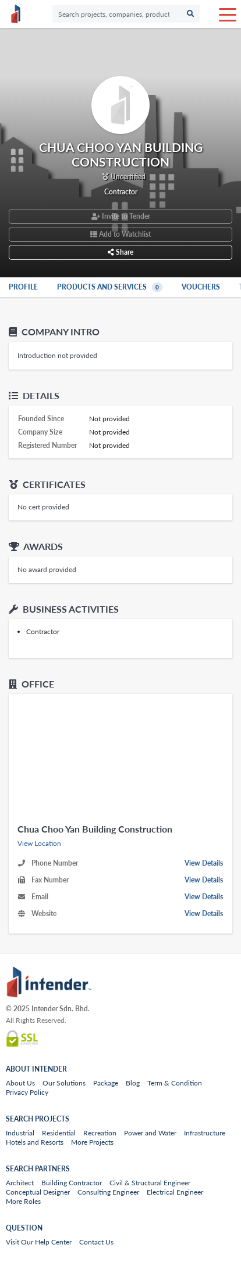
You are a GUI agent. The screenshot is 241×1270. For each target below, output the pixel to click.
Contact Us (96, 1242)
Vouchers (201, 287)
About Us (20, 1083)
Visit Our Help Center (39, 1242)
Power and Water (150, 1132)
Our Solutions (64, 1083)
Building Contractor (71, 1182)
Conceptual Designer (38, 1192)
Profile (23, 287)
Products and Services (110, 287)
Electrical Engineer (175, 1192)
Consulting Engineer (108, 1192)
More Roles (23, 1201)
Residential (59, 1132)
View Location (39, 843)
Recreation (99, 1132)
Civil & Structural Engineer (149, 1182)
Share (120, 252)
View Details (204, 863)
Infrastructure (204, 1132)
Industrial (20, 1132)
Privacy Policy (27, 1092)
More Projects (92, 1142)
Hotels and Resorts (34, 1142)
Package (105, 1083)
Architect (20, 1182)
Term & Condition (174, 1083)
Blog (133, 1083)
